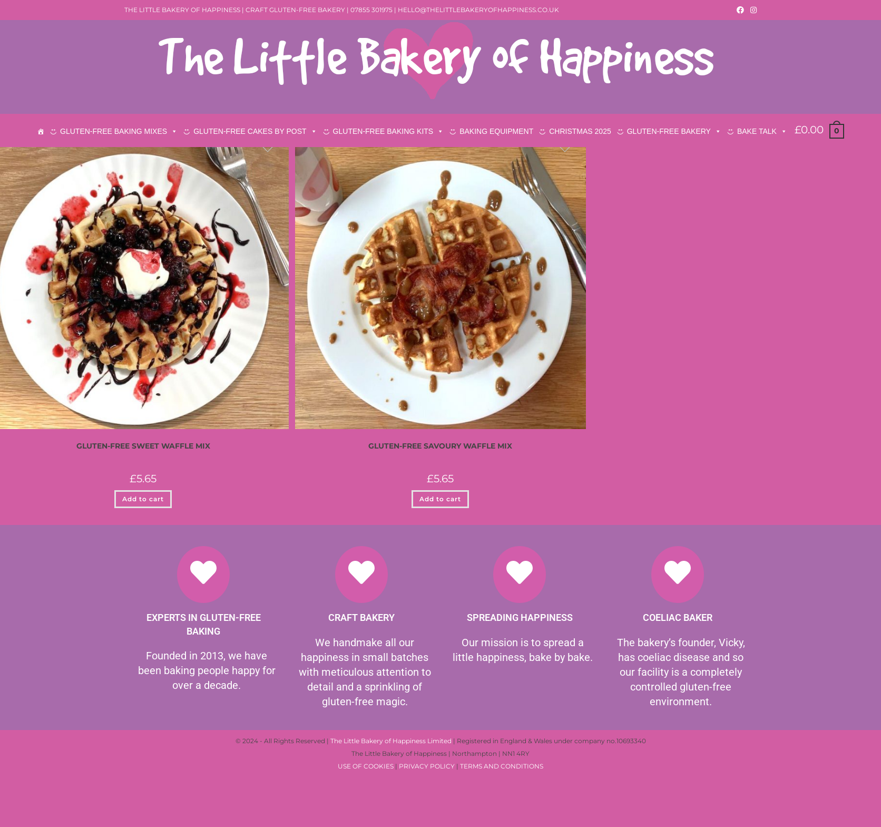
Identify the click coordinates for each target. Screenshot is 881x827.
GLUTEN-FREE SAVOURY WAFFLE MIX (440, 514)
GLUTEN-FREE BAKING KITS (388, 131)
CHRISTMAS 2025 (580, 131)
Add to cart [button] (143, 567)
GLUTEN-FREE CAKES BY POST (255, 131)
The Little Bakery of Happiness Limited (391, 809)
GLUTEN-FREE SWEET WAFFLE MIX (143, 514)
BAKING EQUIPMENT (496, 131)
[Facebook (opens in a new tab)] (740, 10)
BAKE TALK (762, 131)
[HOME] (40, 131)
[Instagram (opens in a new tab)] (752, 10)
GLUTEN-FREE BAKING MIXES (119, 131)
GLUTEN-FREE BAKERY (674, 131)
